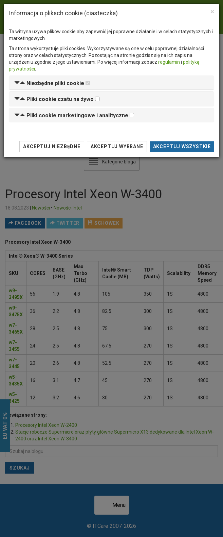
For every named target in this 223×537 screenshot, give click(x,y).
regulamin (169, 62)
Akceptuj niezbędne (51, 146)
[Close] (212, 11)
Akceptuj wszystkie (182, 146)
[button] (49, 83)
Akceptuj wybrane (117, 146)
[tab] (111, 83)
